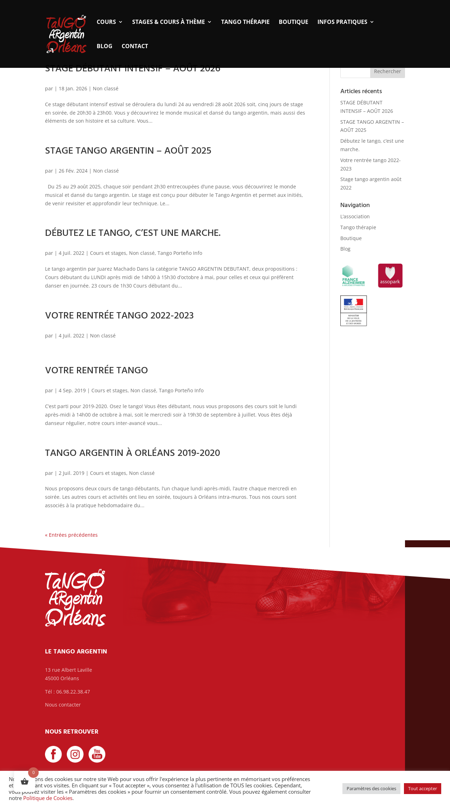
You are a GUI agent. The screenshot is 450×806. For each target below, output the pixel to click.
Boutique (293, 22)
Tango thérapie (245, 22)
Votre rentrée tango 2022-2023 (119, 316)
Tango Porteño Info (180, 253)
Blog (104, 47)
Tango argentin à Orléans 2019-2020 (132, 453)
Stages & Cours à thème (168, 22)
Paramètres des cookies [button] (371, 788)
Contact (135, 47)
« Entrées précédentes (71, 534)
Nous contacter (63, 704)
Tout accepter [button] (422, 788)
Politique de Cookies (47, 797)
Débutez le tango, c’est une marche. (132, 233)
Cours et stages (108, 253)
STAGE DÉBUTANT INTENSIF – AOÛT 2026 (132, 69)
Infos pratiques (342, 22)
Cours (106, 22)
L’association (355, 216)
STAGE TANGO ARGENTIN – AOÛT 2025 (128, 151)
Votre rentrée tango (96, 371)
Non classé (105, 88)
